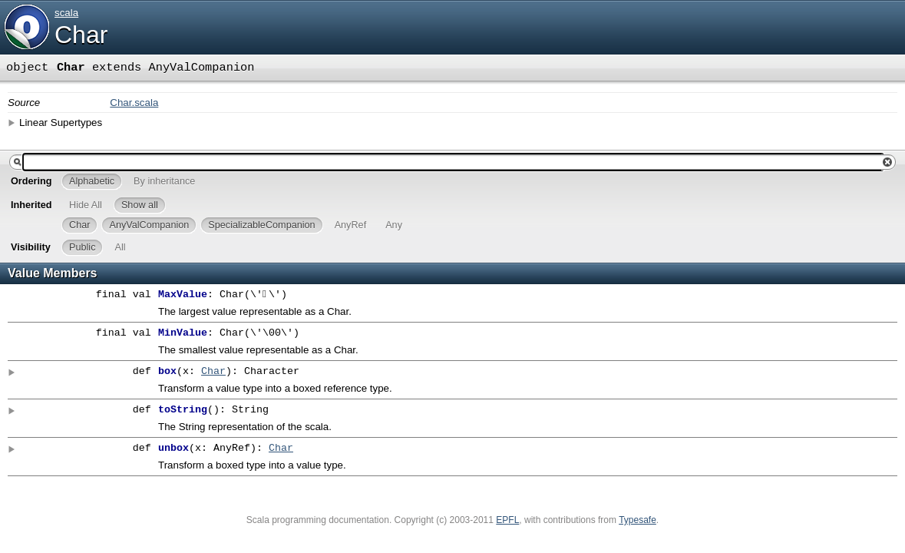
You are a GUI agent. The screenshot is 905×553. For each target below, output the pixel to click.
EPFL (507, 520)
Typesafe (637, 520)
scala (66, 12)
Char (80, 34)
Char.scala (134, 102)
